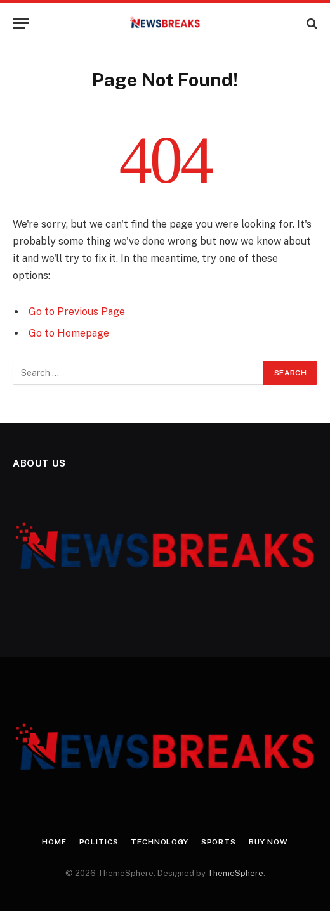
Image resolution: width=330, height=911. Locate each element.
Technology (159, 841)
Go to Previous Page (77, 312)
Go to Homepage (69, 333)
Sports (218, 841)
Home (54, 841)
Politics (99, 841)
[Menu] (21, 23)
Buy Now (268, 841)
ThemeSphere (235, 873)
